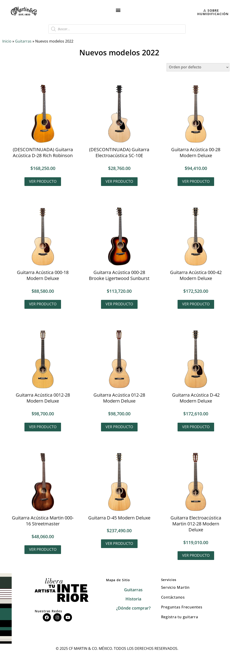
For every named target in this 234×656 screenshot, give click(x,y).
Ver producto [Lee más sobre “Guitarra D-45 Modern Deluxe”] (119, 544)
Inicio (6, 41)
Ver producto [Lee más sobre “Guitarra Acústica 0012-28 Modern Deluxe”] (42, 427)
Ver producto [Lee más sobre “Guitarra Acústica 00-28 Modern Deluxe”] (196, 181)
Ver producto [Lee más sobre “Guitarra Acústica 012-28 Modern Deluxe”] (119, 427)
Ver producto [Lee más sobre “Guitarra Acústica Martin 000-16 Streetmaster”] (42, 550)
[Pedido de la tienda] (198, 67)
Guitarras (23, 41)
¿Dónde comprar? (133, 609)
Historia (133, 599)
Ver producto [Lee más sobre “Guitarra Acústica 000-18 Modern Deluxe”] (42, 304)
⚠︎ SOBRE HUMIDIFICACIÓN (213, 12)
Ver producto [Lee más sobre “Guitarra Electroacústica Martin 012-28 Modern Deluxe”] (196, 556)
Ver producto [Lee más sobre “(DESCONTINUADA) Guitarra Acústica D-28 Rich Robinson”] (42, 181)
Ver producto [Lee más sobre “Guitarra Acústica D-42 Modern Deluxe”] (196, 427)
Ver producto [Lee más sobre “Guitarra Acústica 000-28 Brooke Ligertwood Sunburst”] (119, 304)
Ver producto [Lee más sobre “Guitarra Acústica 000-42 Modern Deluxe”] (196, 304)
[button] (118, 10)
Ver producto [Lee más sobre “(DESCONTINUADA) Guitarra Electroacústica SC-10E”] (119, 181)
